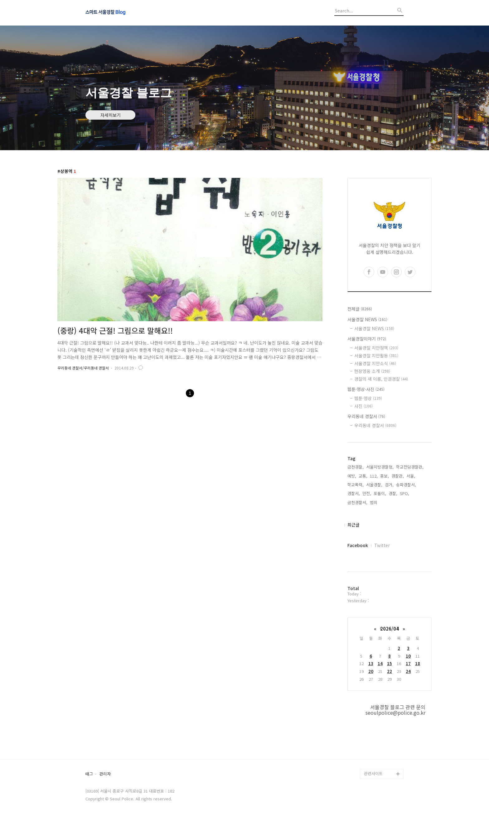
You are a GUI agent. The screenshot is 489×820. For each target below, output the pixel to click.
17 (408, 663)
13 (370, 663)
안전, (366, 493)
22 (389, 671)
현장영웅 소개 (372, 371)
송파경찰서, (406, 485)
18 (417, 663)
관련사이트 (373, 773)
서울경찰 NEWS (367, 319)
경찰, (393, 493)
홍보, (384, 476)
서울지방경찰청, (380, 467)
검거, (389, 485)
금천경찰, (355, 467)
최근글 (353, 525)
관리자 (105, 774)
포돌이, (380, 493)
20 (370, 671)
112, (374, 476)
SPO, (404, 493)
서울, (410, 476)
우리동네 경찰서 (366, 416)
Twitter (382, 545)
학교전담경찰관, (410, 467)
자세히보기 (110, 115)
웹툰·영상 (368, 398)
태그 (89, 774)
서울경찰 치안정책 (376, 348)
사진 (363, 406)
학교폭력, (355, 485)
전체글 (359, 309)
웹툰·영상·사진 (366, 389)
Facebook (357, 545)
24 (408, 671)
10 (408, 656)
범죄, (374, 502)
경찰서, (353, 493)
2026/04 (389, 628)
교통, (363, 476)
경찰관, (397, 476)
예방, (351, 476)
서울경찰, (374, 485)
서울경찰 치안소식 (375, 363)
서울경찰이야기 (366, 339)
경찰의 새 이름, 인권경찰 (381, 379)
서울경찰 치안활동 (376, 355)
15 (389, 663)
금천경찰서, (357, 502)
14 (380, 663)
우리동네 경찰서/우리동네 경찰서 (83, 367)
